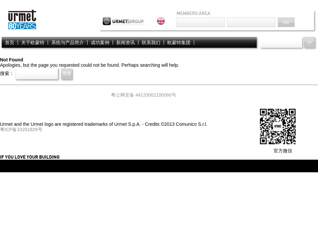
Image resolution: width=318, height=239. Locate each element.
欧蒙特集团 (178, 42)
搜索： (7, 73)
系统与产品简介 (67, 42)
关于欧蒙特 (32, 42)
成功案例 (100, 42)
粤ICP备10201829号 (21, 129)
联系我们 (151, 42)
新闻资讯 (125, 42)
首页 (9, 42)
